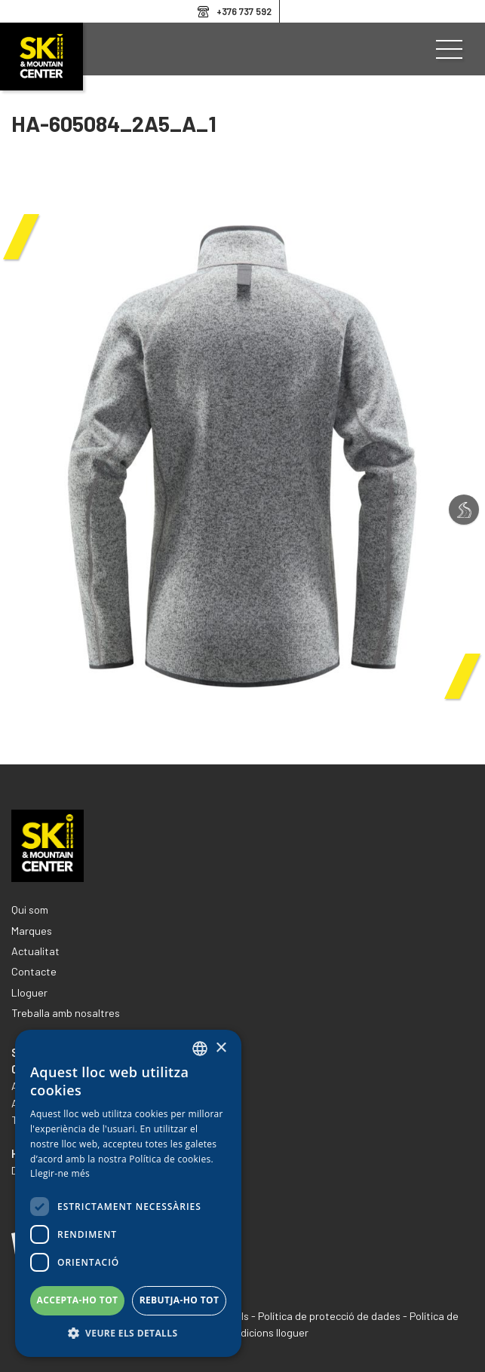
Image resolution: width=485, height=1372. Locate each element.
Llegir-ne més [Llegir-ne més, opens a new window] (60, 1173)
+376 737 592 (244, 11)
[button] (128, 1333)
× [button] (220, 1048)
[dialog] (128, 1193)
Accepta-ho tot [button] (77, 1300)
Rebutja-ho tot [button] (179, 1300)
